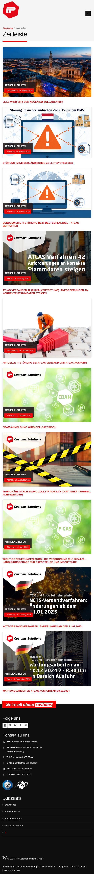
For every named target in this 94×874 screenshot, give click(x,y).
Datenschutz (48, 866)
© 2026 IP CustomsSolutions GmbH (23, 858)
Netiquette (63, 866)
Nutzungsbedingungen (28, 866)
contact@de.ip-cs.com (26, 763)
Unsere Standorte (14, 825)
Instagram (5, 725)
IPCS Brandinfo (12, 870)
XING (15, 725)
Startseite (8, 28)
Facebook (20, 725)
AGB (73, 866)
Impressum (8, 866)
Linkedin (10, 725)
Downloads (10, 804)
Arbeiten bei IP (12, 811)
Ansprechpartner (13, 818)
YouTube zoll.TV (25, 725)
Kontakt (82, 866)
